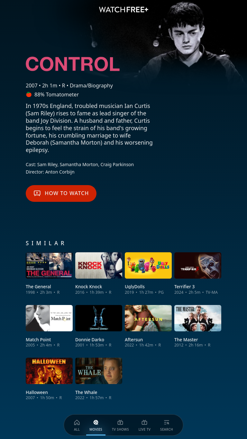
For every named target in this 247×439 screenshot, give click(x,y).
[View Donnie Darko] (98, 326)
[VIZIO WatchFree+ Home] (123, 10)
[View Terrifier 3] (197, 273)
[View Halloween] (49, 379)
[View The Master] (197, 326)
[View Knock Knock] (98, 273)
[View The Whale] (98, 379)
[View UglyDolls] (148, 273)
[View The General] (49, 273)
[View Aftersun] (148, 326)
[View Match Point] (49, 326)
